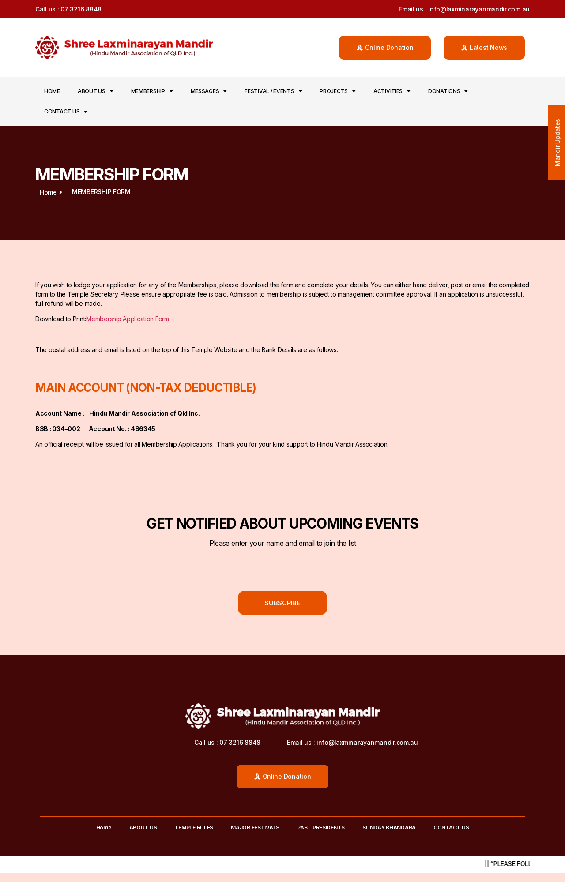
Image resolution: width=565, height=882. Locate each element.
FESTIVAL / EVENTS (273, 91)
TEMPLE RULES (193, 827)
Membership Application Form (127, 319)
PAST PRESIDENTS (321, 827)
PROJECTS (338, 91)
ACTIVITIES (392, 91)
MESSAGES (209, 91)
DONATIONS (448, 91)
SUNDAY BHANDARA (389, 827)
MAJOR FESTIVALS (255, 827)
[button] (385, 48)
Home (52, 91)
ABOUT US (95, 91)
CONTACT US (65, 112)
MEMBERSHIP (152, 91)
